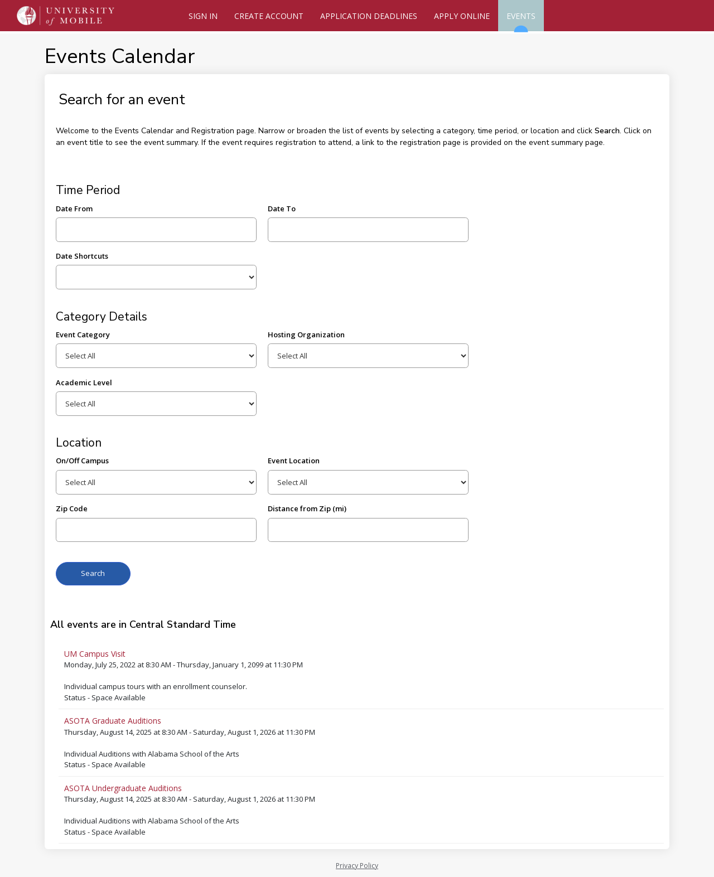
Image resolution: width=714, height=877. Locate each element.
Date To (282, 208)
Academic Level (84, 382)
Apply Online (462, 16)
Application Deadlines (368, 16)
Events (521, 21)
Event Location (294, 461)
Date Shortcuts (82, 256)
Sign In (203, 16)
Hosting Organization (306, 335)
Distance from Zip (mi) (307, 508)
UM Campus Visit (95, 653)
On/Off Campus (82, 461)
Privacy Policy (357, 865)
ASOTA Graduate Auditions (112, 720)
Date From (74, 208)
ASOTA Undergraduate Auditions (123, 788)
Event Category (83, 335)
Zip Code (72, 508)
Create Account (268, 16)
